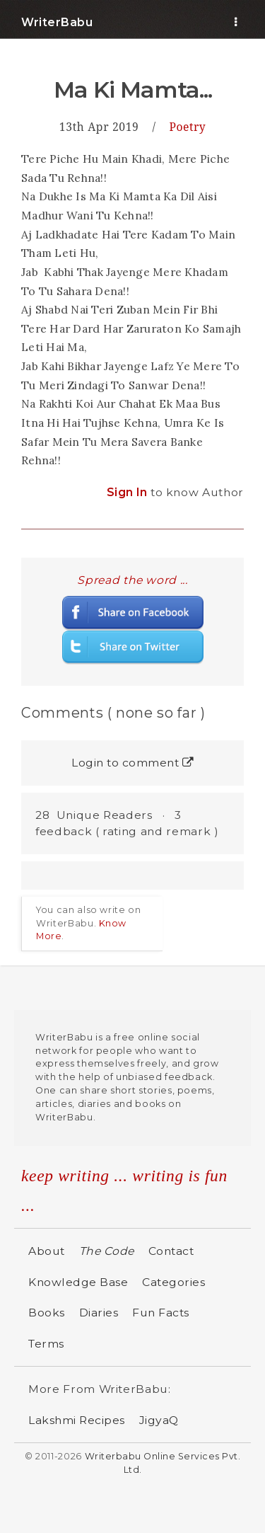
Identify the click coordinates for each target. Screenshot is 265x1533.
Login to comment (132, 762)
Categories (173, 1282)
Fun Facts (160, 1312)
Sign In (129, 492)
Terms (46, 1343)
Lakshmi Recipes (76, 1420)
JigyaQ (159, 1420)
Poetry (188, 126)
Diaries (99, 1312)
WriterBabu (57, 22)
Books (46, 1312)
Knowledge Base (78, 1282)
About (46, 1251)
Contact (171, 1251)
